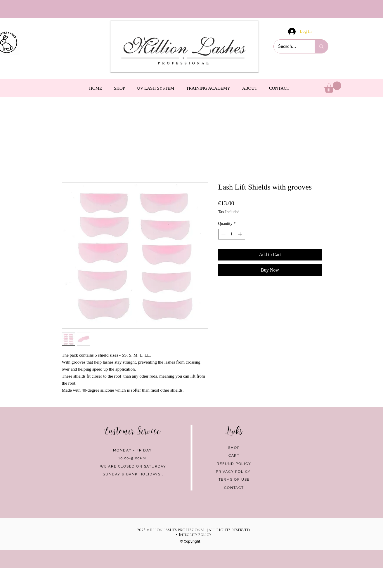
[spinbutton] (231, 234)
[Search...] (290, 46)
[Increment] (240, 234)
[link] (332, 87)
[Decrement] (222, 234)
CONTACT (234, 488)
